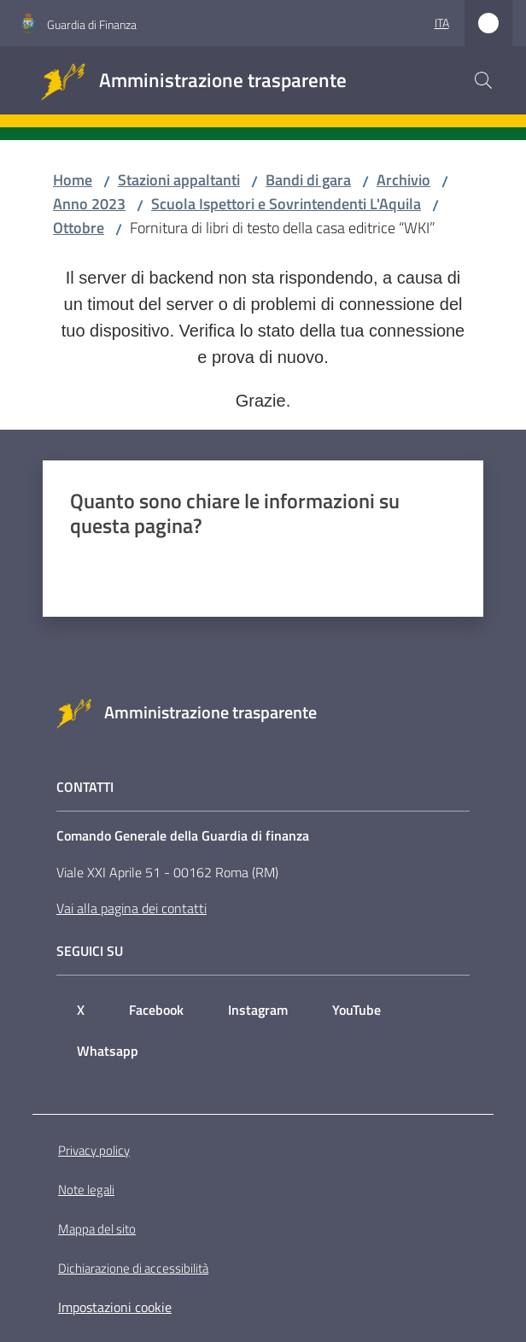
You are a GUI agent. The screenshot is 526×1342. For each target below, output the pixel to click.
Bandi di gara (308, 179)
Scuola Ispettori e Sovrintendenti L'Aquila (286, 203)
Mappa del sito (97, 1229)
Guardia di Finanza (92, 24)
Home (72, 179)
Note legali (86, 1189)
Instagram (258, 1009)
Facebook (156, 1009)
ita (442, 23)
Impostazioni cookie (115, 1307)
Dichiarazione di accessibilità (133, 1268)
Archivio (403, 179)
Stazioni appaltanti (179, 179)
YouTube (356, 1009)
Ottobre (78, 227)
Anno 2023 (89, 203)
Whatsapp (107, 1050)
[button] (483, 80)
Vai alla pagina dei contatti (131, 908)
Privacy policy (94, 1150)
